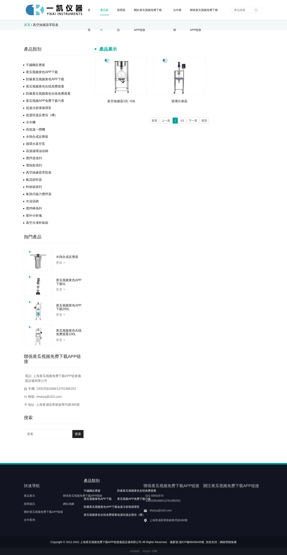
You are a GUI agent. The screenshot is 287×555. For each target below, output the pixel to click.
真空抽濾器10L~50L (121, 101)
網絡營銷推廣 (228, 542)
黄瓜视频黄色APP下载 (42, 72)
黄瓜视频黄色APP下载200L (69, 307)
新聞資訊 (121, 14)
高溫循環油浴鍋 (37, 151)
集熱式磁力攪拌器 (38, 194)
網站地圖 (68, 511)
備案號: (174, 542)
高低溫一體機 (35, 129)
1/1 (182, 120)
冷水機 (30, 122)
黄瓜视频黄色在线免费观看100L (69, 332)
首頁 (89, 14)
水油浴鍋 (32, 201)
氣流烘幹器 (34, 179)
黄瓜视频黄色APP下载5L (69, 281)
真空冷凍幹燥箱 (37, 222)
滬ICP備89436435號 (191, 542)
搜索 (78, 434)
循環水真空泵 (35, 143)
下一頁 (193, 120)
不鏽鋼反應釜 (35, 65)
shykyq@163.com (49, 396)
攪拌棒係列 (34, 208)
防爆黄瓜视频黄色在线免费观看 (48, 93)
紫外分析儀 (34, 215)
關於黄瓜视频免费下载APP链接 (148, 14)
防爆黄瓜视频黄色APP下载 (45, 79)
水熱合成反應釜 (37, 136)
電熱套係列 (34, 165)
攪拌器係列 (34, 158)
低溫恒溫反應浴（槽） (42, 115)
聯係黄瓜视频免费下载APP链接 (204, 14)
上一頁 (166, 120)
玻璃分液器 (179, 101)
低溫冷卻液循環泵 (38, 108)
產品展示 (104, 14)
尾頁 (204, 120)
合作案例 (177, 14)
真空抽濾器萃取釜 (45, 25)
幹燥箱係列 (34, 187)
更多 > (60, 262)
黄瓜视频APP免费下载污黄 (45, 100)
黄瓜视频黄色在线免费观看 (45, 86)
